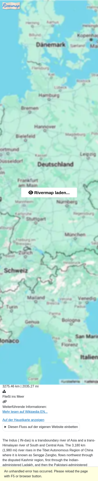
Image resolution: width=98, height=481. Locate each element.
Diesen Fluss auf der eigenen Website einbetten (43, 427)
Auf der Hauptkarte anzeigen (23, 420)
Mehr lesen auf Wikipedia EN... (25, 411)
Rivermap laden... (49, 192)
